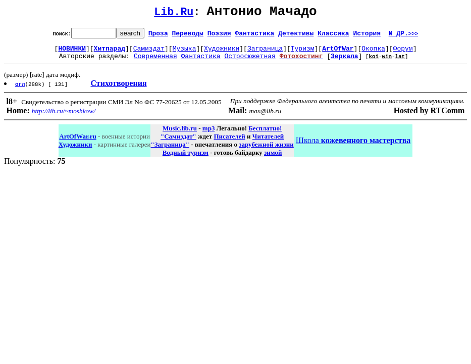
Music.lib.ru (180, 134)
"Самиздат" (178, 142)
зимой (273, 158)
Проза (158, 35)
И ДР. (403, 35)
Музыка (184, 52)
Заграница (265, 52)
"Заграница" (169, 150)
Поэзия (219, 35)
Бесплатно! (265, 134)
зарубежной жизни (266, 150)
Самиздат (149, 52)
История (367, 35)
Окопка (373, 52)
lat (400, 62)
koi (374, 62)
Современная (155, 61)
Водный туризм (185, 158)
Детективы (295, 35)
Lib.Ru (173, 14)
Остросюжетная (249, 61)
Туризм (303, 52)
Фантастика (254, 35)
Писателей (229, 142)
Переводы (187, 35)
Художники (221, 52)
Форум (403, 52)
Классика (333, 35)
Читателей (268, 142)
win (387, 62)
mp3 (208, 134)
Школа (353, 146)
